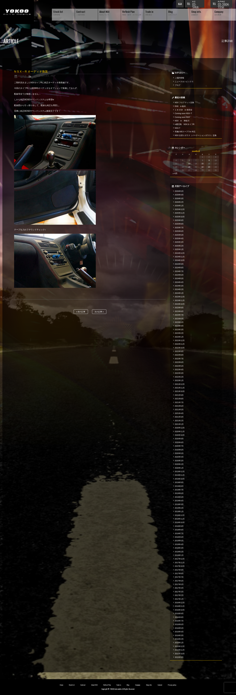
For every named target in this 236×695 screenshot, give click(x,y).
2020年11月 (180, 431)
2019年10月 (180, 479)
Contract (82, 685)
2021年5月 (179, 410)
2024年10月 (180, 260)
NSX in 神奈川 (182, 121)
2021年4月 (179, 413)
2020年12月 (180, 428)
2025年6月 (179, 231)
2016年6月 (179, 624)
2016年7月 (179, 621)
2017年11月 (180, 563)
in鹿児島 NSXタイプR (184, 124)
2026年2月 (179, 202)
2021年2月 (179, 421)
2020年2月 (179, 464)
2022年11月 (180, 344)
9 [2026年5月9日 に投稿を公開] (209, 160)
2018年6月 (179, 537)
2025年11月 (180, 213)
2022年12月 (180, 340)
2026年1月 (179, 206)
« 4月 (175, 173)
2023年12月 (180, 297)
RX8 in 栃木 (180, 106)
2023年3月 (179, 330)
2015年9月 (179, 657)
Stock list (72, 685)
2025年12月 (180, 209)
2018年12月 (180, 515)
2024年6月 (179, 275)
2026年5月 (179, 191)
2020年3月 (179, 461)
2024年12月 (180, 253)
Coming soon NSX (182, 117)
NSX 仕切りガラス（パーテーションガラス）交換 (195, 135)
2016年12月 (180, 603)
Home (61, 685)
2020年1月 (179, 468)
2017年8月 (179, 573)
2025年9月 (179, 220)
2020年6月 (179, 450)
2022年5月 (179, 366)
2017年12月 (180, 559)
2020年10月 (180, 435)
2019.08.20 (22, 76)
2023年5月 (179, 322)
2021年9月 (179, 395)
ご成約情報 (179, 78)
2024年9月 (179, 264)
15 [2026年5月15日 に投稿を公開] (202, 164)
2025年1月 (179, 249)
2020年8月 (179, 442)
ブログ (52, 76)
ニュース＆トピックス (40, 76)
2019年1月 (179, 511)
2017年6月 (179, 581)
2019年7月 (179, 490)
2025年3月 (179, 242)
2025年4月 (179, 238)
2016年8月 (179, 617)
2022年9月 (179, 351)
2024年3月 (179, 286)
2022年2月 (179, 377)
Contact (160, 685)
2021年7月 (179, 402)
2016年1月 (179, 643)
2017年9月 (179, 570)
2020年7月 (179, 446)
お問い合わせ (180, 4)
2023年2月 (179, 333)
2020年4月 (179, 457)
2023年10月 (180, 304)
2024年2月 (179, 289)
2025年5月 (179, 235)
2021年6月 (179, 406)
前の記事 (80, 312)
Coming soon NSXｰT (183, 113)
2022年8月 (179, 355)
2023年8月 (179, 311)
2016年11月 (180, 606)
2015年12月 (180, 646)
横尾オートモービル (17, 12)
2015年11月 (180, 650)
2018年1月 (179, 555)
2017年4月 (179, 588)
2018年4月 (179, 544)
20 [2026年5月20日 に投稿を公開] (189, 167)
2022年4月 (179, 370)
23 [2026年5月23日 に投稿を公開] (209, 167)
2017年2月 (179, 595)
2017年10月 (180, 566)
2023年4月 (179, 326)
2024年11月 (180, 257)
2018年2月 (179, 552)
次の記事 (99, 312)
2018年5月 (179, 541)
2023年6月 (179, 319)
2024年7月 (179, 271)
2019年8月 (179, 486)
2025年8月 (179, 224)
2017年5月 (179, 584)
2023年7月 (179, 315)
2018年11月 (180, 519)
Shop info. (149, 685)
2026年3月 (179, 198)
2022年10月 (180, 348)
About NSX (94, 685)
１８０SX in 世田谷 (183, 110)
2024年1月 (179, 293)
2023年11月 (180, 300)
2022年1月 (179, 380)
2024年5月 (179, 278)
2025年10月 (180, 217)
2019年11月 (180, 475)
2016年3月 (179, 635)
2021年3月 (179, 417)
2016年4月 (179, 632)
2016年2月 (179, 639)
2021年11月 (180, 388)
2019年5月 (179, 497)
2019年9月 (179, 482)
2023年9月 (179, 308)
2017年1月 (179, 599)
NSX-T (177, 128)
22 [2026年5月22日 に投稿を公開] (202, 167)
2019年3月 (179, 504)
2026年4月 (179, 195)
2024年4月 (179, 282)
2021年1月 (179, 424)
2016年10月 (180, 610)
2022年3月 (179, 373)
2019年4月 (179, 501)
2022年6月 (179, 362)
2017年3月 (179, 592)
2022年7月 (179, 359)
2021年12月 (180, 384)
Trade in (118, 685)
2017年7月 (179, 577)
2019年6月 (179, 493)
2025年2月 (179, 246)
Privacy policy (172, 685)
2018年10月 (180, 522)
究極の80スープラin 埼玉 (185, 132)
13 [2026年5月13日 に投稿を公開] (189, 164)
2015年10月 (180, 654)
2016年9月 (179, 613)
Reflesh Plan (107, 685)
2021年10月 (180, 391)
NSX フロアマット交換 (184, 102)
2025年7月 (179, 228)
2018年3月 (179, 548)
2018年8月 (179, 530)
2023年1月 (179, 337)
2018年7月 (179, 533)
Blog (128, 685)
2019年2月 (179, 508)
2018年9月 (179, 526)
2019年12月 (180, 471)
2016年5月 (179, 628)
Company (137, 685)
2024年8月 (179, 268)
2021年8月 (179, 399)
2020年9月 (179, 439)
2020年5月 (179, 453)
